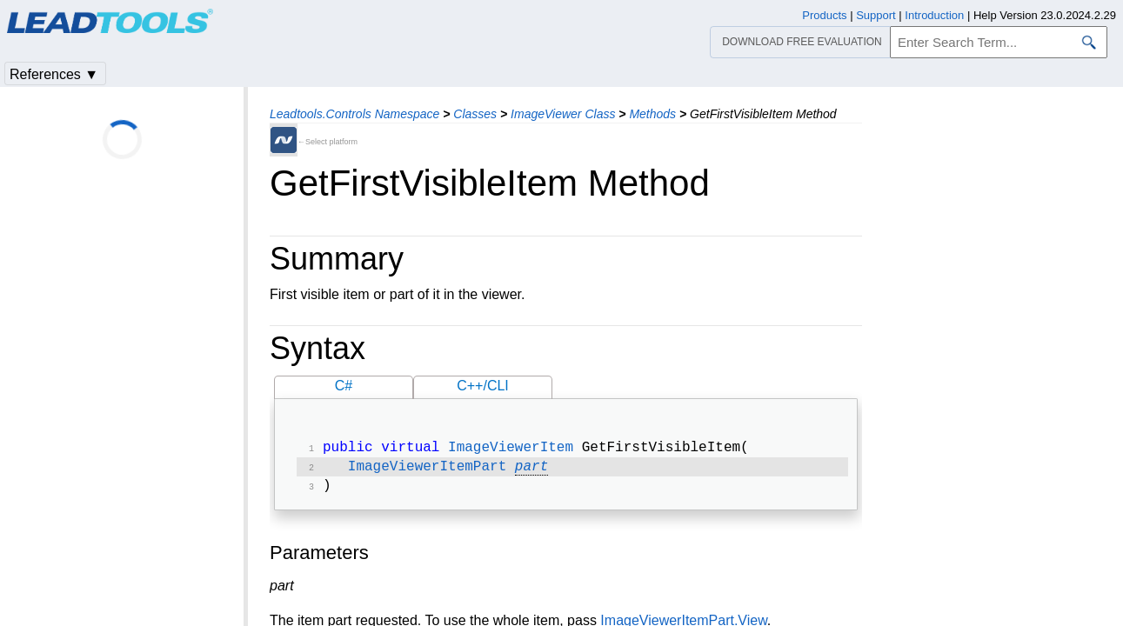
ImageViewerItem (510, 449)
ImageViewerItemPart (427, 470)
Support (876, 15)
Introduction (934, 15)
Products (824, 15)
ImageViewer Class (563, 114)
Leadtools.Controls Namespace (354, 114)
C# (343, 385)
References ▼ (54, 74)
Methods (652, 114)
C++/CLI (483, 385)
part (531, 470)
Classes (475, 114)
